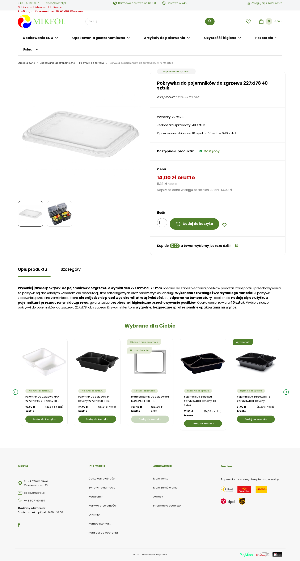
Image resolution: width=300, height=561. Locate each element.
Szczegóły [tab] (73, 269)
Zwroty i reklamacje (102, 488)
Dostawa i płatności (102, 479)
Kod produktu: (167, 95)
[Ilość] (162, 220)
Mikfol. (136, 555)
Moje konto (160, 479)
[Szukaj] (150, 21)
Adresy (158, 497)
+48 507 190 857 (28, 3)
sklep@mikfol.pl (56, 3)
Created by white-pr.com (153, 555)
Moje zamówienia (165, 488)
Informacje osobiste (167, 506)
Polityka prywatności (103, 506)
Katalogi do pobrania (103, 533)
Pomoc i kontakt (99, 524)
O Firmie (94, 515)
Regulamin (96, 497)
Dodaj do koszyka (195, 222)
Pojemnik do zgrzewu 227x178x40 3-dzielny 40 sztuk (200, 401)
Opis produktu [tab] (33, 269)
